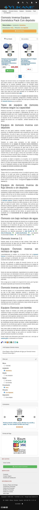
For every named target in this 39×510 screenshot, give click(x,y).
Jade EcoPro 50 (29, 231)
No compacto (8, 375)
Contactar (5, 474)
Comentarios (6, 404)
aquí (20, 93)
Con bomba (8, 382)
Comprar (10, 70)
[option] (19, 418)
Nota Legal (6, 493)
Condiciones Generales (9, 486)
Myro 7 (29, 234)
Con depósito (8, 392)
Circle (11, 234)
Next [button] (34, 417)
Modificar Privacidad (8, 490)
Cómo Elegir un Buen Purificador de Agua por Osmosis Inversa (19, 351)
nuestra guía (4, 338)
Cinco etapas (8, 397)
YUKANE (7, 365)
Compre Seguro (7, 476)
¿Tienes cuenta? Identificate (20, 466)
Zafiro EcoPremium (21, 233)
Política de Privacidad (8, 488)
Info (29, 69)
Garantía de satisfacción (9, 477)
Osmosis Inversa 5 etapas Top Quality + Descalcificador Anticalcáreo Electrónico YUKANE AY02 (29, 61)
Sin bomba (7, 380)
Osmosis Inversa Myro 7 (9, 353)
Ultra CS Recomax (6, 233)
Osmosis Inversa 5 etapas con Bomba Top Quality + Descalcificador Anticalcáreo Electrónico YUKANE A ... (9, 61)
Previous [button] (5, 417)
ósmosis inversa (7, 101)
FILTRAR (8, 39)
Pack (6, 387)
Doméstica (8, 370)
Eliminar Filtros (19, 31)
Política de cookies (8, 491)
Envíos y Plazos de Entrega (10, 485)
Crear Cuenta (6, 462)
